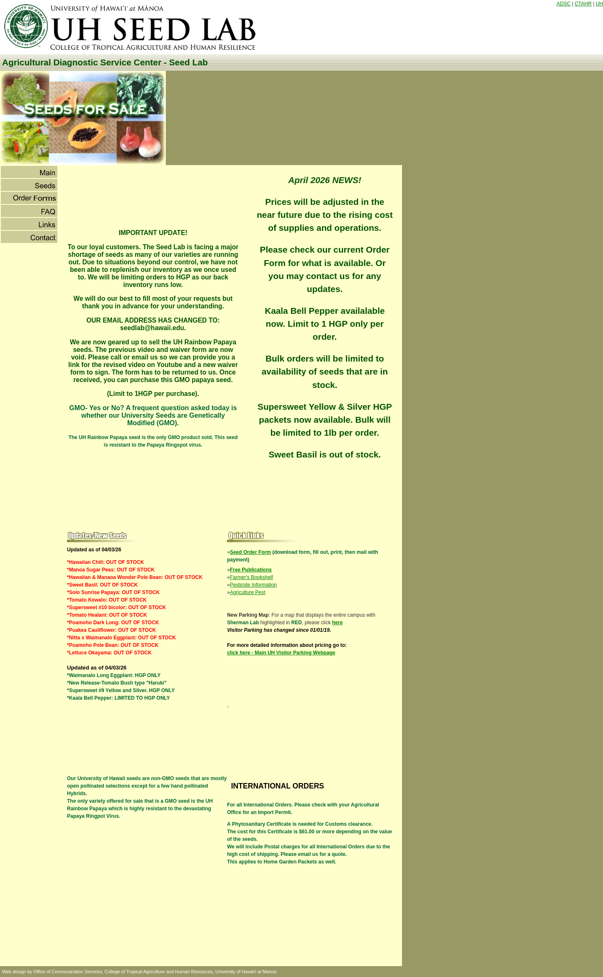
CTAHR (583, 4)
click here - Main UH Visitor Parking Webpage (281, 653)
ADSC (563, 4)
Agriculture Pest (247, 592)
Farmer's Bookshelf (251, 577)
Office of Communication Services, (68, 971)
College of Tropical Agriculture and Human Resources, (159, 971)
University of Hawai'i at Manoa (245, 971)
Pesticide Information (253, 585)
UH (599, 4)
